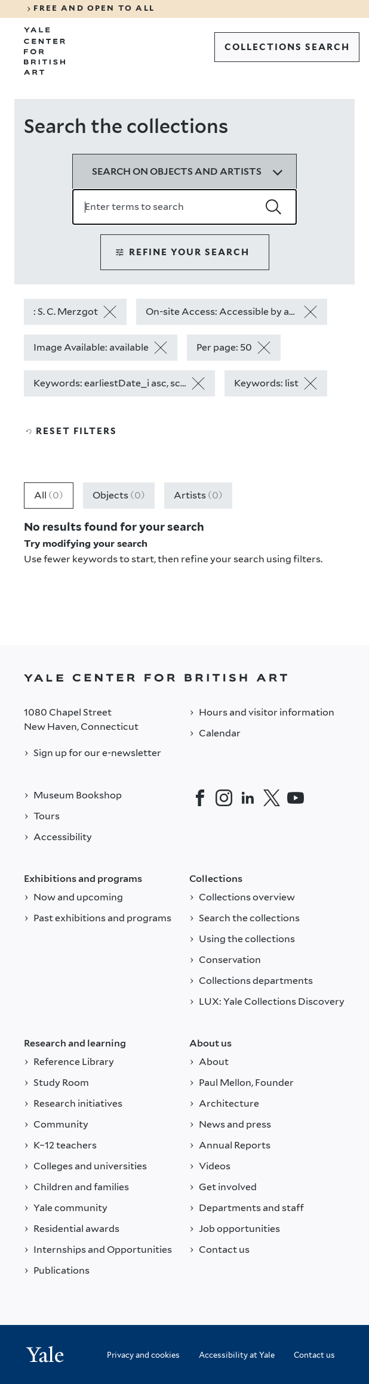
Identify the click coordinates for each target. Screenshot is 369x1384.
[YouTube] (295, 797)
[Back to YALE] (184, 678)
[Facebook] (200, 797)
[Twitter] (271, 797)
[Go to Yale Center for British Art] (45, 51)
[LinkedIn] (247, 797)
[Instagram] (223, 797)
